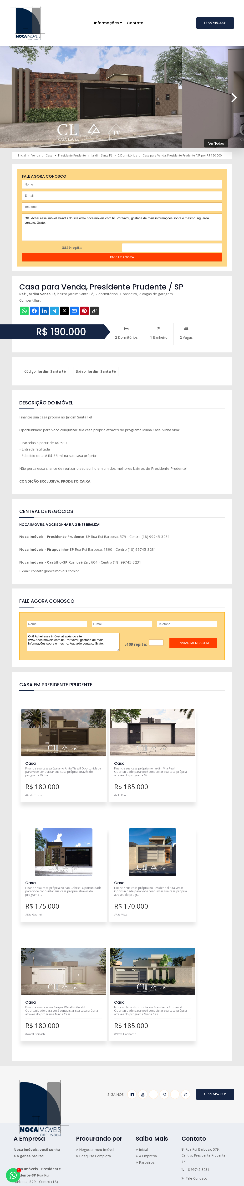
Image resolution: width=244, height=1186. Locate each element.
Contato (135, 23)
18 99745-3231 (215, 22)
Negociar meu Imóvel (95, 1034)
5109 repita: (135, 644)
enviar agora (122, 257)
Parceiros (145, 1047)
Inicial (142, 1034)
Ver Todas (216, 143)
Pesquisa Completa (93, 1041)
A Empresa (146, 1041)
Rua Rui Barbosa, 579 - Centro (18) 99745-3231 (94, 536)
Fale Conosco (194, 1063)
